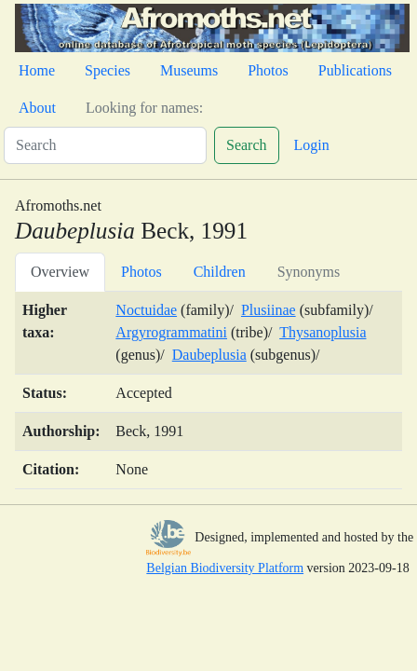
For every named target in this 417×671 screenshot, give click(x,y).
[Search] (105, 145)
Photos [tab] (141, 272)
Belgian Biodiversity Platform (224, 568)
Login (312, 145)
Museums (189, 70)
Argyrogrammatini (171, 332)
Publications (355, 70)
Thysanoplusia (322, 332)
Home (37, 70)
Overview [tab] (60, 272)
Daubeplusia (209, 355)
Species (107, 70)
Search (246, 145)
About (37, 108)
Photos (268, 70)
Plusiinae (268, 310)
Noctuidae (146, 310)
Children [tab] (220, 272)
